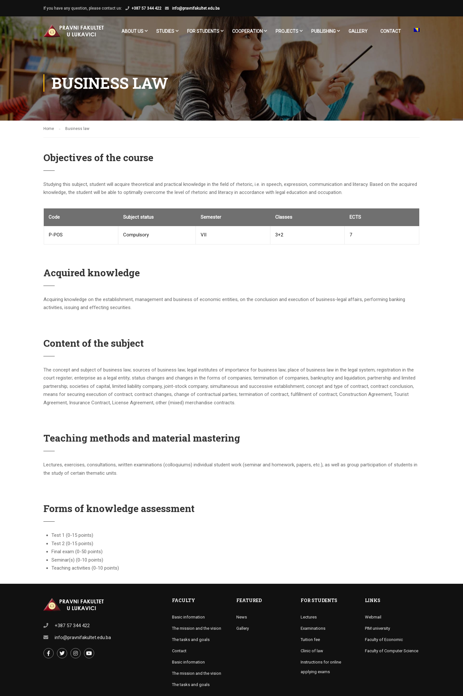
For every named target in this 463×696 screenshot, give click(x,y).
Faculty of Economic (384, 639)
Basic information (188, 617)
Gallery (358, 31)
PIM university (377, 628)
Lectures (309, 617)
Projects (287, 31)
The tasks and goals (191, 639)
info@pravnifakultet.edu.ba (195, 8)
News (241, 617)
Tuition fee (310, 639)
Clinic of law (312, 650)
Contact (390, 31)
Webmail (373, 617)
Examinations (313, 628)
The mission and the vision (196, 628)
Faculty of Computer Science (391, 650)
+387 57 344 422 (146, 8)
